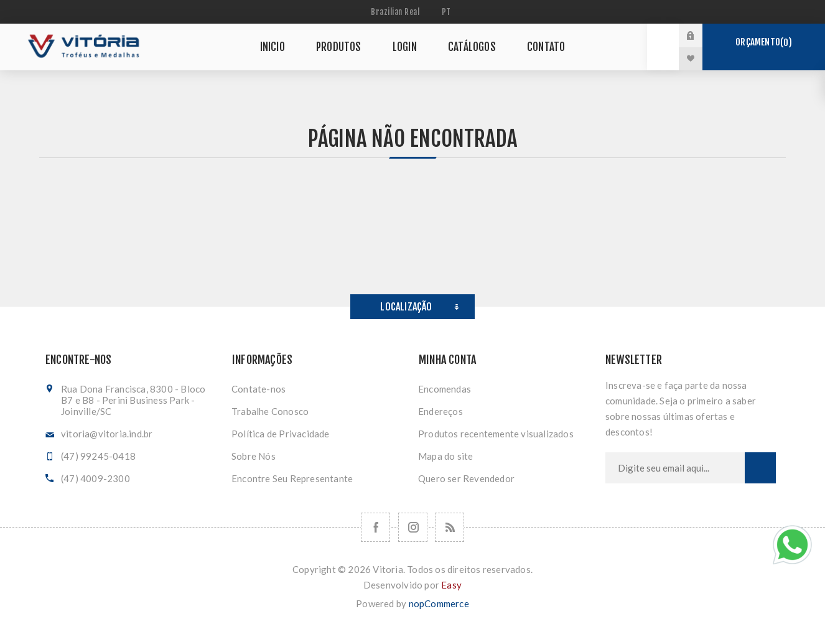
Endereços (440, 411)
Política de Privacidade (280, 433)
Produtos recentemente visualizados (496, 433)
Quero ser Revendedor (466, 478)
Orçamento (763, 42)
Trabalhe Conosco (270, 411)
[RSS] (449, 527)
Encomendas (444, 388)
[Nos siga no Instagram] (412, 527)
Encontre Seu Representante (292, 478)
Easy (451, 584)
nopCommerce (439, 603)
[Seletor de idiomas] (448, 12)
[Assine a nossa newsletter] (675, 467)
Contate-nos (258, 388)
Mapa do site (445, 456)
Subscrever (760, 467)
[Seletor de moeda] (397, 12)
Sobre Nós (253, 456)
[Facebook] (375, 527)
